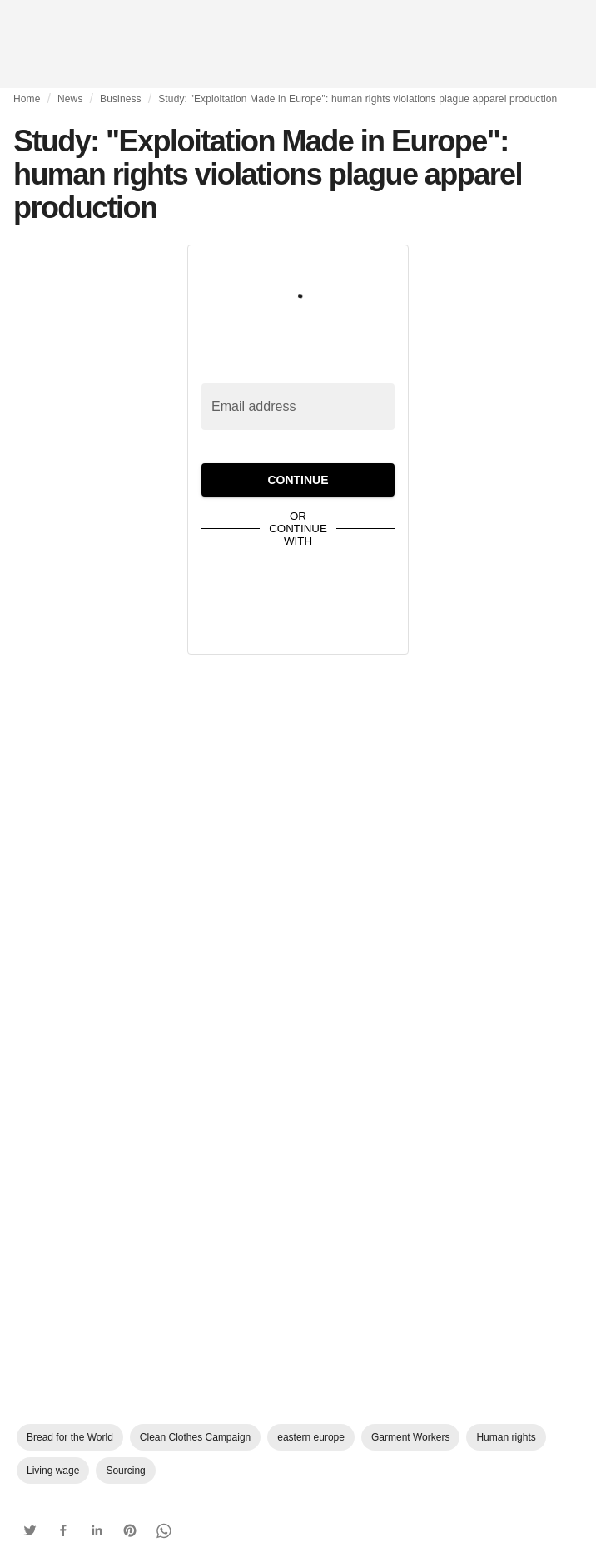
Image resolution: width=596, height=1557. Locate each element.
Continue (297, 480)
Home (27, 99)
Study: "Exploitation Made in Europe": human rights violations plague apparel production (357, 99)
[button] (30, 1530)
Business (121, 99)
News (70, 99)
